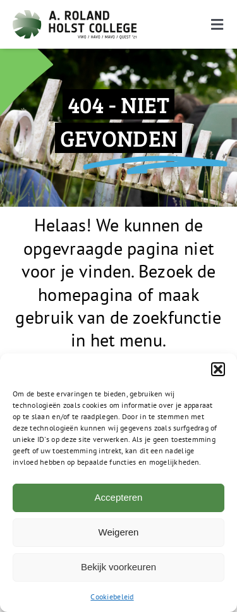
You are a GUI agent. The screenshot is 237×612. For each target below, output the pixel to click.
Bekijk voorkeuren (118, 566)
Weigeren (119, 532)
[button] (218, 369)
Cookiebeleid (111, 596)
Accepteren (119, 497)
